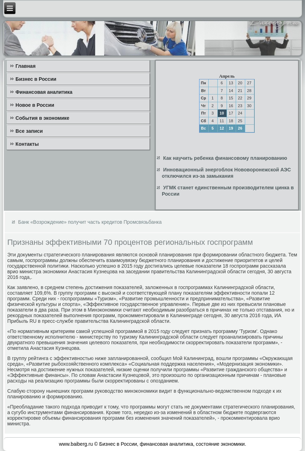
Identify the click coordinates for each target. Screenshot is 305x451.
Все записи (29, 131)
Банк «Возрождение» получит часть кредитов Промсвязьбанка (90, 222)
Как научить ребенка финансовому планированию (225, 158)
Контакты (27, 144)
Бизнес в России (35, 79)
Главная (25, 66)
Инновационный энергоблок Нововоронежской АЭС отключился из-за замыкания (226, 173)
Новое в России (34, 105)
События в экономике (42, 118)
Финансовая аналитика (43, 92)
